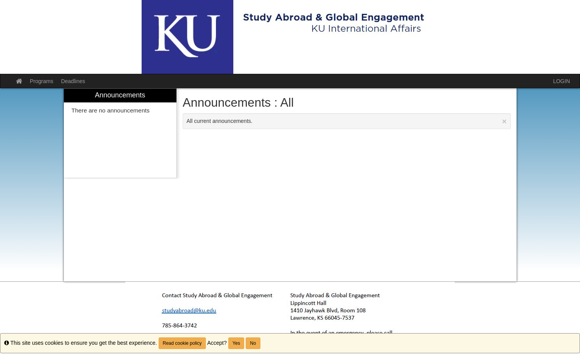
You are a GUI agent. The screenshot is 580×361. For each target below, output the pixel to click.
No (253, 343)
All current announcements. (346, 121)
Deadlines (73, 81)
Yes (236, 343)
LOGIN (561, 81)
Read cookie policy (182, 343)
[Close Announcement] (504, 121)
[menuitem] (120, 133)
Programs (41, 81)
